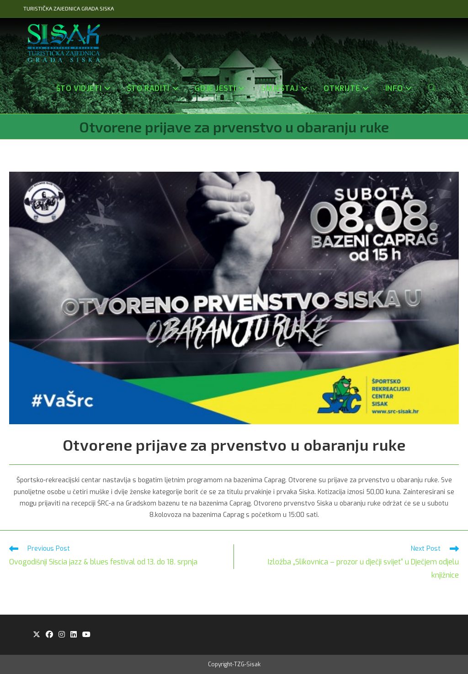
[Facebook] (49, 635)
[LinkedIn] (73, 635)
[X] (36, 635)
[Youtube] (86, 635)
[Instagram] (61, 635)
